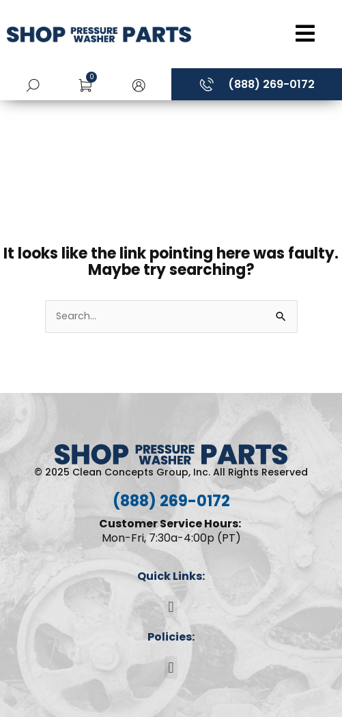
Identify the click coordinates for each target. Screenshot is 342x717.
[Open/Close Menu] (270, 33)
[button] (138, 84)
